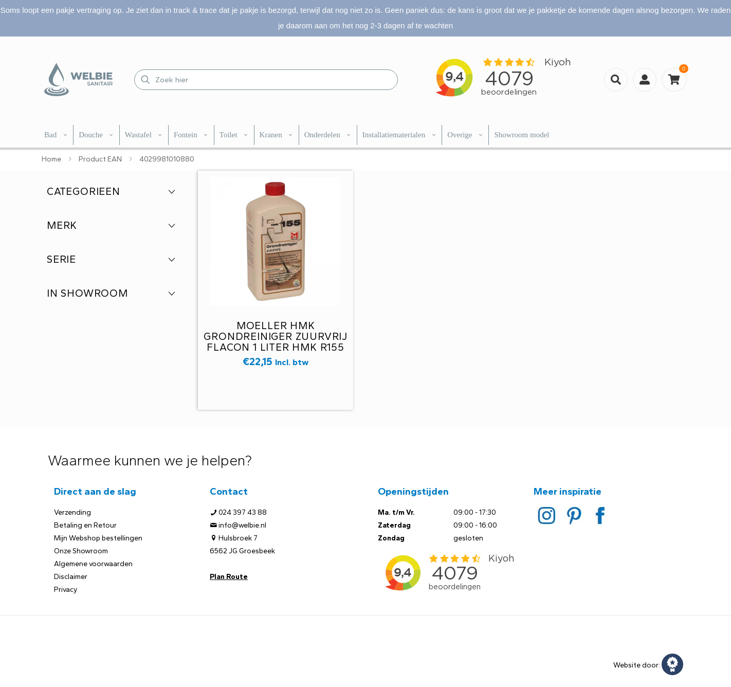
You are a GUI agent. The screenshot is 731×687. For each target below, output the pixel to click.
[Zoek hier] (266, 79)
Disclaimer (70, 576)
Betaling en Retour (85, 525)
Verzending (72, 512)
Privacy (65, 589)
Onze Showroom (81, 551)
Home (51, 159)
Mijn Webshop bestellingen (98, 538)
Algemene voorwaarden (93, 563)
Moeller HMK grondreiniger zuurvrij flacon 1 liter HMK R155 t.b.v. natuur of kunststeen (276, 347)
